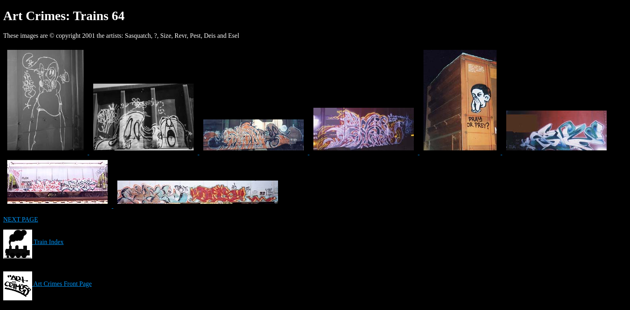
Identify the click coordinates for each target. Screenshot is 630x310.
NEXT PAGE (20, 219)
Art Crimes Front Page (47, 283)
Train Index (33, 241)
